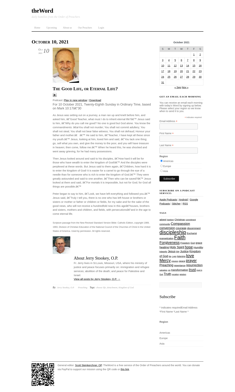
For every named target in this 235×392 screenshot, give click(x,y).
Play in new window (75, 100)
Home (37, 27)
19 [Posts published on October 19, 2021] (175, 71)
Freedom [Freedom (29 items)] (185, 243)
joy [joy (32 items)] (177, 251)
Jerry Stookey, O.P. (65, 287)
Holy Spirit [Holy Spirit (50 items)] (177, 247)
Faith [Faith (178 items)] (179, 237)
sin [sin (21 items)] (169, 270)
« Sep (177, 87)
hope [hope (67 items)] (189, 247)
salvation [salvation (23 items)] (163, 270)
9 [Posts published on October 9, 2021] (200, 60)
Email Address (168, 121)
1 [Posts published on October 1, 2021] (194, 54)
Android (183, 199)
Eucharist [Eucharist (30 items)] (192, 233)
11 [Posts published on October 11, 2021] (169, 65)
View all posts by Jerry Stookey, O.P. (97, 279)
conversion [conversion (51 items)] (167, 228)
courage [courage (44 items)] (181, 228)
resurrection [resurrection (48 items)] (194, 265)
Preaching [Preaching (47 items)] (166, 265)
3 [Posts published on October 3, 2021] (162, 60)
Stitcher (176, 203)
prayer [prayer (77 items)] (191, 260)
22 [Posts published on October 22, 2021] (193, 71)
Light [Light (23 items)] (174, 256)
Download (95, 100)
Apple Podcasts (168, 199)
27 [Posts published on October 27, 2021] (181, 76)
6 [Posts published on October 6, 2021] (181, 60)
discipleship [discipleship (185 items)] (172, 232)
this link (125, 369)
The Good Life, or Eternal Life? (85, 88)
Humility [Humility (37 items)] (198, 247)
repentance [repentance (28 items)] (179, 265)
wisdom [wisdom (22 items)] (182, 274)
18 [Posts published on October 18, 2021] (169, 71)
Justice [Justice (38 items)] (184, 251)
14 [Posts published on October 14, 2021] (187, 65)
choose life (101, 287)
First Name (166, 133)
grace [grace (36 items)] (198, 242)
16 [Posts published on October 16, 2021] (200, 65)
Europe (167, 166)
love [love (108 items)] (190, 255)
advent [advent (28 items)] (162, 219)
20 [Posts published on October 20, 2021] (181, 71)
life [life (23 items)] (170, 256)
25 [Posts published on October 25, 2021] (169, 76)
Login (101, 27)
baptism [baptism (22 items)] (170, 220)
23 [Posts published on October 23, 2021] (200, 71)
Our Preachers (85, 27)
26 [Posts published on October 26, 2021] (175, 76)
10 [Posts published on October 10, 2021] (162, 65)
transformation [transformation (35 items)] (179, 269)
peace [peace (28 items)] (182, 261)
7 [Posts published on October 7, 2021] (187, 60)
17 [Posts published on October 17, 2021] (162, 71)
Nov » (185, 87)
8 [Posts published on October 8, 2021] (194, 60)
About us (67, 27)
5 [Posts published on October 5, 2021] (175, 60)
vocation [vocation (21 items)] (175, 274)
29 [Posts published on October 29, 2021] (193, 76)
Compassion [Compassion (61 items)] (180, 224)
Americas (168, 161)
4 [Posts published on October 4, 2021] (169, 60)
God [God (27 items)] (193, 243)
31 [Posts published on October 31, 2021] (162, 82)
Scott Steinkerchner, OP (88, 365)
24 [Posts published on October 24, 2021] (162, 76)
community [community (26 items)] (164, 224)
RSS (185, 203)
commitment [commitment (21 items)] (191, 220)
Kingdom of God (126, 287)
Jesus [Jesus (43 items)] (172, 251)
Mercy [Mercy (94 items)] (165, 260)
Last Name (166, 145)
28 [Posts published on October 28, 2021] (187, 76)
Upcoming (51, 27)
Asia (165, 171)
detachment (112, 287)
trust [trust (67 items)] (192, 269)
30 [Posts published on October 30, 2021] (200, 76)
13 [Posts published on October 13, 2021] (181, 65)
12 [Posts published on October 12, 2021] (175, 65)
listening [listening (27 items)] (181, 256)
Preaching (82, 287)
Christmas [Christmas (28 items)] (180, 219)
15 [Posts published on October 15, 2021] (193, 65)
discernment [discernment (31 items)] (194, 228)
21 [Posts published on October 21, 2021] (187, 71)
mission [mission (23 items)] (174, 261)
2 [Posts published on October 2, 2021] (200, 54)
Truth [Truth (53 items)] (167, 274)
